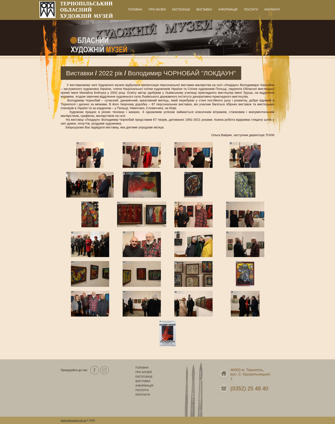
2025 (92, 420)
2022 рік (111, 73)
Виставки (79, 73)
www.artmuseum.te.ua (73, 420)
